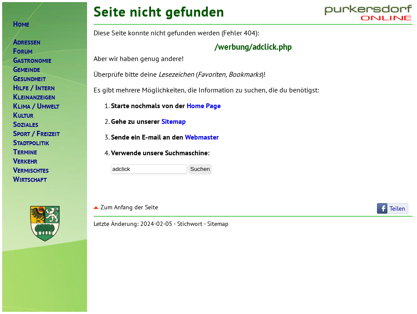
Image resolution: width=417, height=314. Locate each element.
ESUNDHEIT (29, 78)
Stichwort (189, 224)
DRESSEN (26, 42)
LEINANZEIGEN (34, 97)
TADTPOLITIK (31, 142)
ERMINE (25, 152)
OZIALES (25, 124)
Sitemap (173, 121)
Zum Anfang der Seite (126, 207)
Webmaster (202, 137)
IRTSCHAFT (30, 179)
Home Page (204, 105)
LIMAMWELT (36, 106)
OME (21, 24)
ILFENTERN (34, 87)
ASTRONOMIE (32, 60)
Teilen (397, 208)
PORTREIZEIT (36, 133)
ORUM (22, 51)
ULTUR (23, 115)
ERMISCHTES (31, 170)
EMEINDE (26, 69)
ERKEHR (25, 161)
